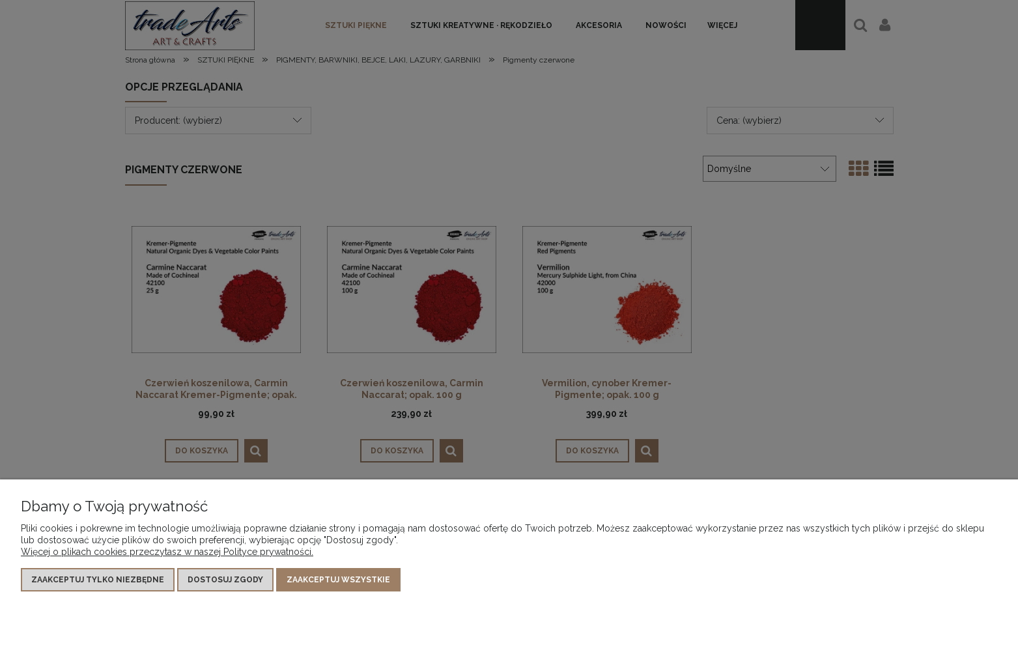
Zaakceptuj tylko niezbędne (97, 579)
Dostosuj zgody (225, 579)
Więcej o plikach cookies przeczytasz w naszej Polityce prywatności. (167, 552)
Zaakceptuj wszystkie (338, 579)
